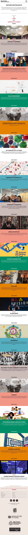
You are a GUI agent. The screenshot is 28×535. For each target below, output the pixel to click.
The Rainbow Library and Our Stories (14, 422)
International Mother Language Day (14, 123)
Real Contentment (14, 96)
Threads (14, 394)
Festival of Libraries (14, 41)
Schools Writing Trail (14, 259)
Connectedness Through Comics (14, 476)
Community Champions (14, 204)
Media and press (3, 495)
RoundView (14, 340)
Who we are (13, 495)
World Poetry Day (14, 231)
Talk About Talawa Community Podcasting (14, 367)
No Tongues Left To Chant (14, 150)
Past (14, 20)
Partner (14, 23)
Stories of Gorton (14, 449)
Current (14, 18)
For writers (13, 492)
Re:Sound (14, 286)
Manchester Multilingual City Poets (14, 68)
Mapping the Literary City (14, 177)
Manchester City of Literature (14, 21)
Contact (2, 492)
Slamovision (14, 313)
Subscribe (14, 489)
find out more (14, 51)
